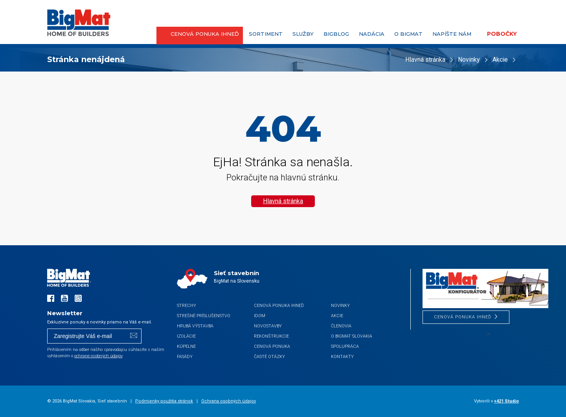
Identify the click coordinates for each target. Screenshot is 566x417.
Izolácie (186, 336)
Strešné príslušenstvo (203, 315)
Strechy (186, 305)
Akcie (500, 59)
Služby (303, 34)
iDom (259, 315)
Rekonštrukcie (271, 336)
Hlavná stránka (425, 59)
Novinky (469, 59)
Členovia (341, 326)
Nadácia (371, 34)
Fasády (185, 356)
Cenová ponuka (272, 346)
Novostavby (268, 326)
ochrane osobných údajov (98, 355)
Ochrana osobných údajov (228, 401)
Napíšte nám (451, 34)
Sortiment (266, 34)
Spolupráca (345, 346)
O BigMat (408, 34)
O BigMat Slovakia (351, 336)
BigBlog (336, 34)
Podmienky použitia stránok (164, 401)
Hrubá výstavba (195, 326)
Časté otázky (269, 356)
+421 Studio (506, 401)
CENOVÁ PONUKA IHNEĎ (205, 34)
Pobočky (502, 33)
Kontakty (342, 356)
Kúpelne (186, 346)
